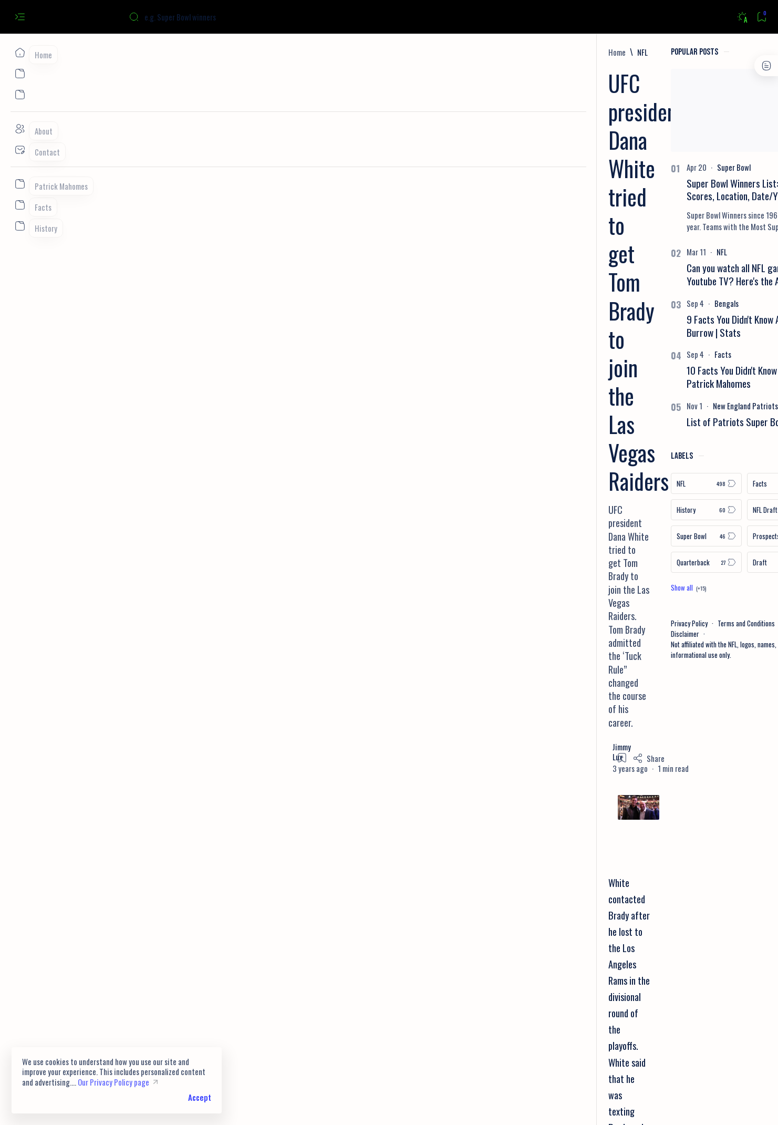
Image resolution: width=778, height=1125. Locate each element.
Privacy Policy (569, 623)
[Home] (20, 52)
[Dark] (742, 17)
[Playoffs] (167, 907)
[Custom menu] (20, 183)
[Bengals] (606, 303)
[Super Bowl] (613, 167)
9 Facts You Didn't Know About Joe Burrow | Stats (628, 326)
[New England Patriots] (625, 406)
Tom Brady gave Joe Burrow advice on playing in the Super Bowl (253, 635)
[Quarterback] (586, 562)
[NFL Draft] (662, 509)
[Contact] (20, 149)
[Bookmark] (761, 17)
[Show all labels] (568, 587)
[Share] (513, 179)
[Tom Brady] (211, 907)
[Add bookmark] (487, 178)
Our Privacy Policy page (113, 1082)
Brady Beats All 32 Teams (186, 652)
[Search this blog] (207, 17)
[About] (20, 128)
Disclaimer (565, 633)
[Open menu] (20, 17)
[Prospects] (662, 535)
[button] (686, 1104)
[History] (586, 509)
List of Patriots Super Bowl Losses (630, 421)
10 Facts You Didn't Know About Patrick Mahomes (623, 377)
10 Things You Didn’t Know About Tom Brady (218, 668)
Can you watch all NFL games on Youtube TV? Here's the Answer (624, 274)
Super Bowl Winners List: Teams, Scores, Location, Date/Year (626, 190)
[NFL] (154, 52)
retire (356, 559)
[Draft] (662, 562)
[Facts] (602, 354)
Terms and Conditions (626, 623)
